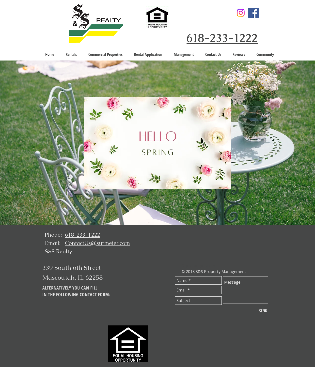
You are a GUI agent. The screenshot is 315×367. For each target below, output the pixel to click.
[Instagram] (241, 13)
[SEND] (263, 310)
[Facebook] (253, 13)
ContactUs (78, 243)
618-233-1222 (222, 38)
